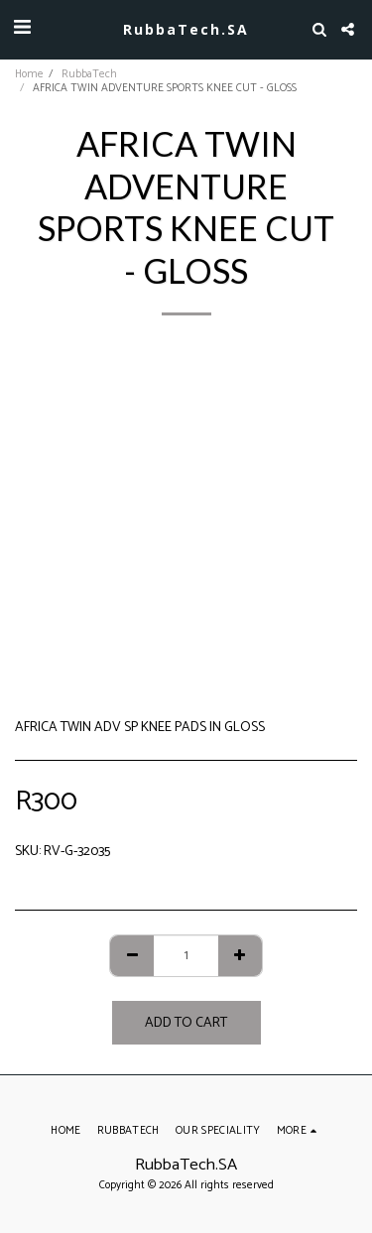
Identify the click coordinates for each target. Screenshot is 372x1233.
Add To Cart (186, 1023)
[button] (22, 28)
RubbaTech (89, 74)
